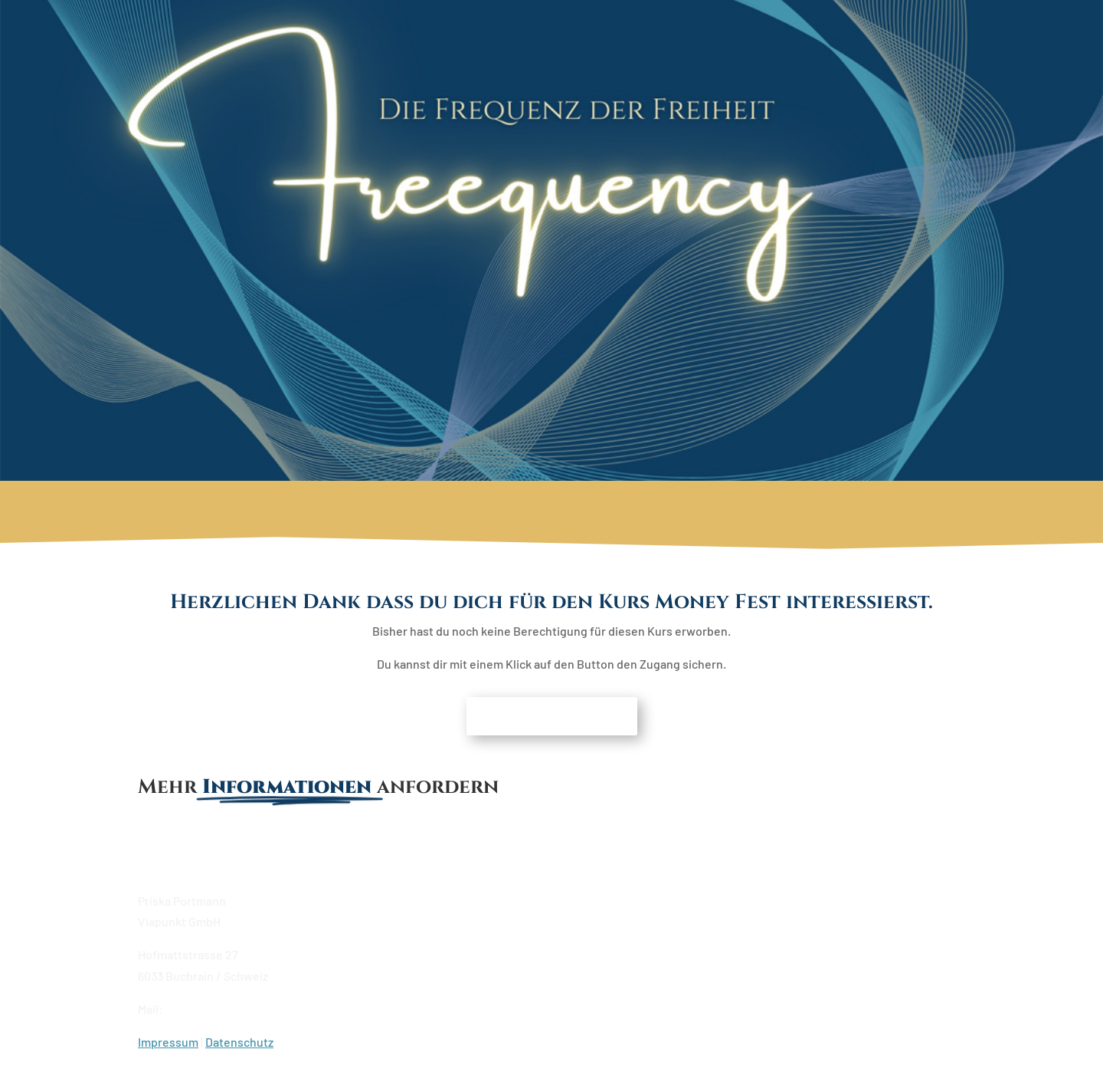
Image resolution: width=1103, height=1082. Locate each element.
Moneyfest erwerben (551, 716)
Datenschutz (239, 1041)
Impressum (168, 1041)
